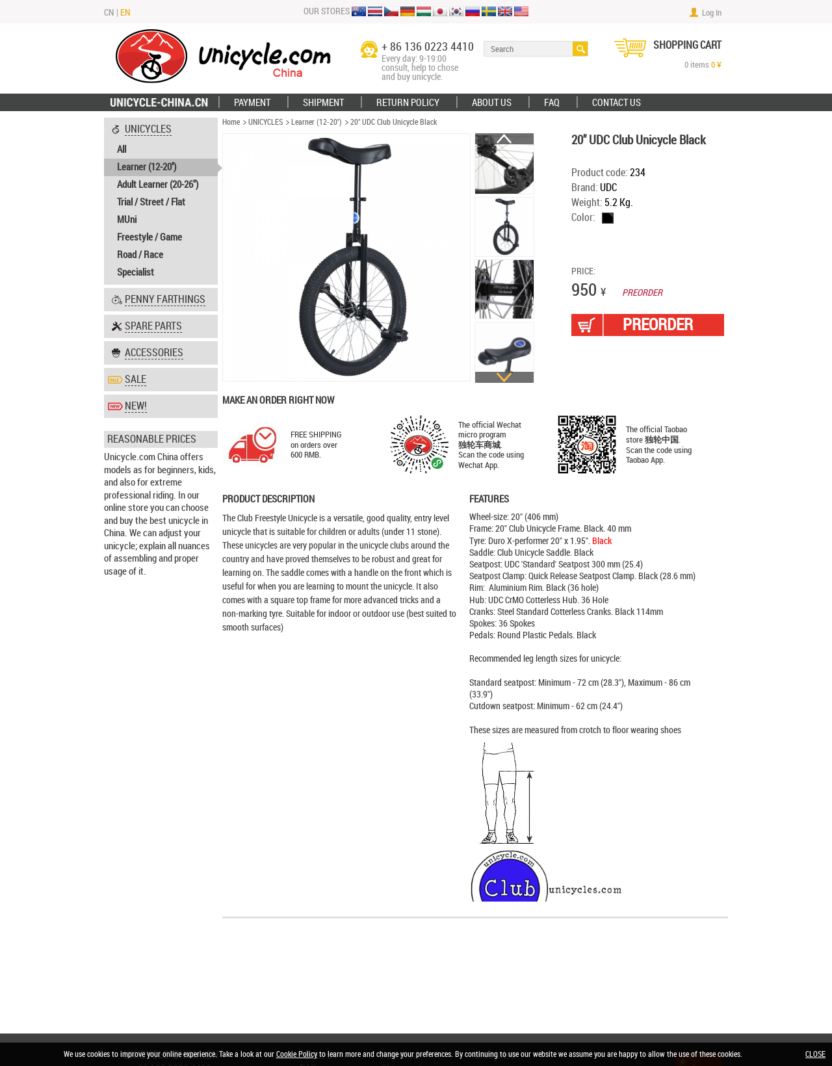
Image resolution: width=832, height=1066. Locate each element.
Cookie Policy (296, 1054)
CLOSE (815, 1054)
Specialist (135, 272)
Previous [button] (504, 138)
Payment (252, 103)
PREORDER (658, 324)
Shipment (323, 103)
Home (231, 122)
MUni (126, 220)
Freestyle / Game (149, 237)
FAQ (552, 103)
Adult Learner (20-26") (157, 184)
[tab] (161, 201)
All (121, 149)
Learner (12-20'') (146, 167)
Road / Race (140, 255)
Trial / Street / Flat (151, 202)
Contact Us (616, 103)
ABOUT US (492, 103)
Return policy (407, 103)
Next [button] (504, 377)
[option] (505, 164)
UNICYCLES (265, 122)
